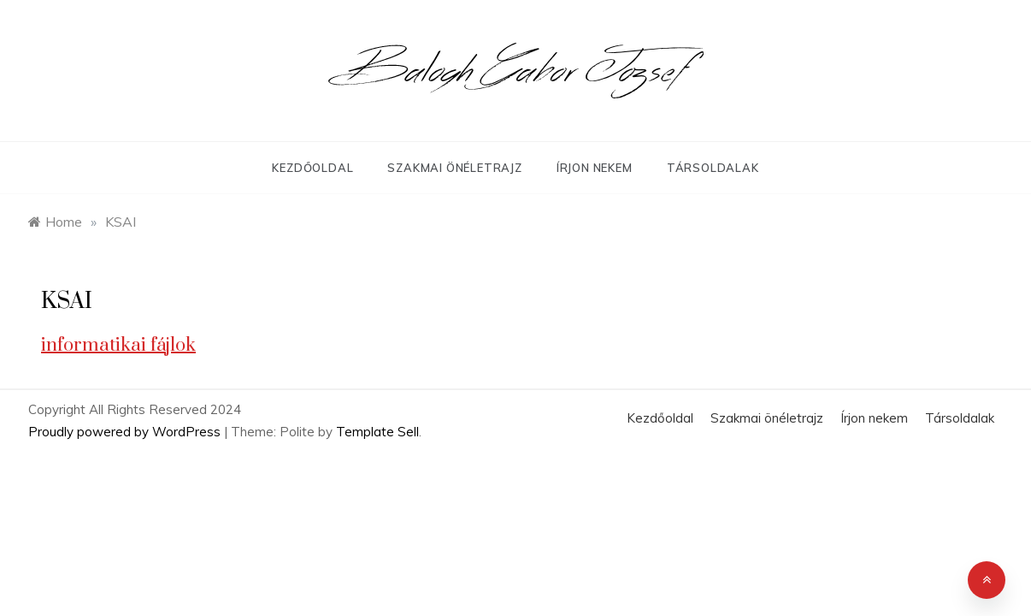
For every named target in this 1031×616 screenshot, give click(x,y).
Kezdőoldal (312, 168)
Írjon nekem (595, 168)
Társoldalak (713, 168)
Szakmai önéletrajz (454, 168)
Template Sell (377, 432)
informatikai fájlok (118, 345)
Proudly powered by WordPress (126, 432)
